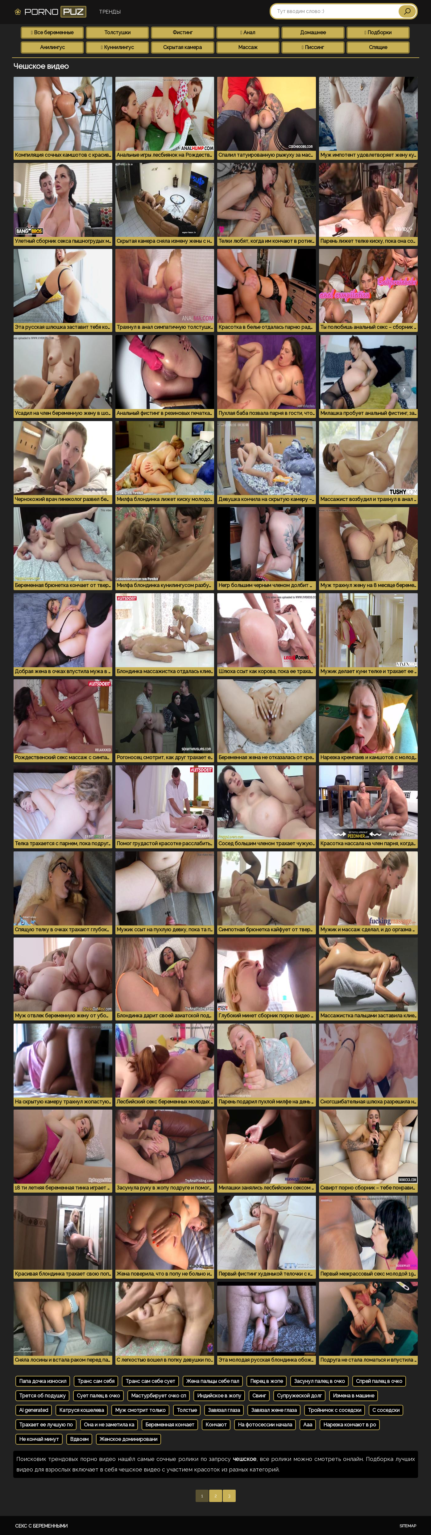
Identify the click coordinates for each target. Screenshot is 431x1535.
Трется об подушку (42, 1396)
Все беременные (52, 32)
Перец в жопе (266, 1381)
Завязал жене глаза (274, 1410)
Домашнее (313, 32)
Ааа (307, 1425)
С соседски (386, 1410)
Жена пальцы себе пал (212, 1381)
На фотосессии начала (265, 1425)
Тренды (110, 12)
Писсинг (313, 47)
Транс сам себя (95, 1381)
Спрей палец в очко (379, 1381)
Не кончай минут (39, 1439)
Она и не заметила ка (109, 1425)
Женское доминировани (128, 1439)
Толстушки (117, 32)
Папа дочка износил (42, 1381)
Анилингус (52, 47)
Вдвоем (79, 1439)
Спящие (378, 47)
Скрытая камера (182, 47)
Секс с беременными (41, 1526)
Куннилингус (117, 47)
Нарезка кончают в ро (349, 1425)
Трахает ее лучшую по (46, 1425)
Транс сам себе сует (150, 1381)
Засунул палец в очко (319, 1381)
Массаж (248, 47)
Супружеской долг (299, 1396)
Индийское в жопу (219, 1396)
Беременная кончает (169, 1425)
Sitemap (408, 1526)
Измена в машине (353, 1396)
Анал (247, 32)
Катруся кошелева (81, 1410)
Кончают (216, 1425)
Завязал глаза (224, 1410)
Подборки (378, 32)
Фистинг (183, 32)
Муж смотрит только (140, 1410)
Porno (50, 12)
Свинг (259, 1396)
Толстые (187, 1410)
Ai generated (33, 1410)
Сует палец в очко (98, 1396)
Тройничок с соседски (334, 1410)
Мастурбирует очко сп (158, 1396)
